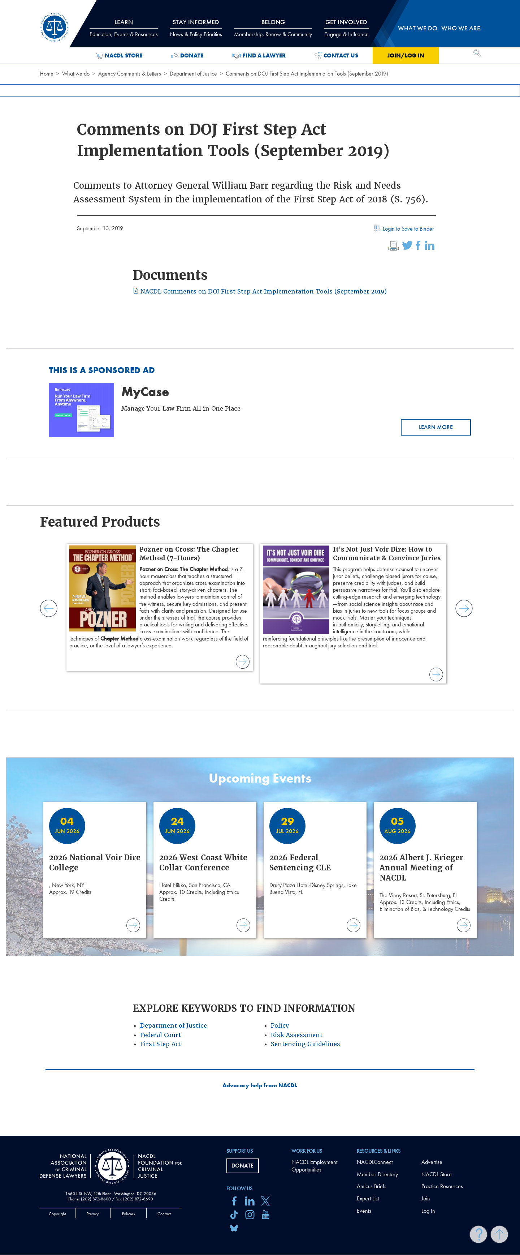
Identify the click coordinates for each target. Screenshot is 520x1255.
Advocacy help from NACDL (259, 1085)
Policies (128, 1214)
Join (425, 1198)
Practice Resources (442, 1186)
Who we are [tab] (460, 28)
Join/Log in (405, 55)
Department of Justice (193, 73)
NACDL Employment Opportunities (314, 1165)
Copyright (57, 1214)
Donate (187, 55)
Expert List (368, 1198)
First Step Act (160, 1044)
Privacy (93, 1214)
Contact (164, 1214)
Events (364, 1211)
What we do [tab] (417, 28)
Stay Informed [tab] (196, 28)
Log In (428, 1211)
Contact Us (336, 55)
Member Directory (377, 1174)
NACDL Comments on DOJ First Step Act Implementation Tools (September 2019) (260, 291)
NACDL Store (119, 55)
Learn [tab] (124, 28)
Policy (280, 1025)
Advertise (431, 1162)
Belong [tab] (273, 28)
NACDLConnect (375, 1162)
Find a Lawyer (259, 55)
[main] (260, 568)
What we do (76, 73)
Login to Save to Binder (403, 229)
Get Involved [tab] (346, 28)
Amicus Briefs (371, 1186)
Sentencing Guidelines (305, 1044)
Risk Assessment (296, 1035)
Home (46, 73)
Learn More (436, 427)
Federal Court (160, 1035)
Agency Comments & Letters (129, 73)
